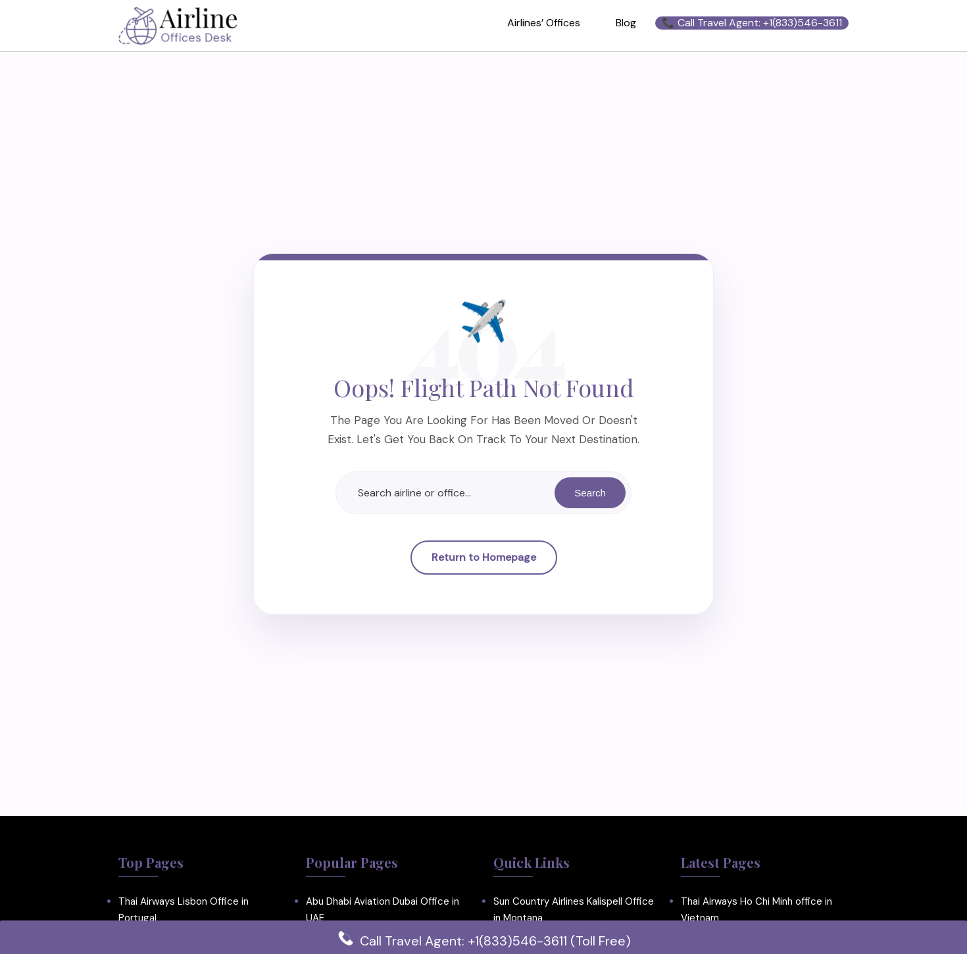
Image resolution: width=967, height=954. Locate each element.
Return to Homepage (484, 558)
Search (589, 492)
